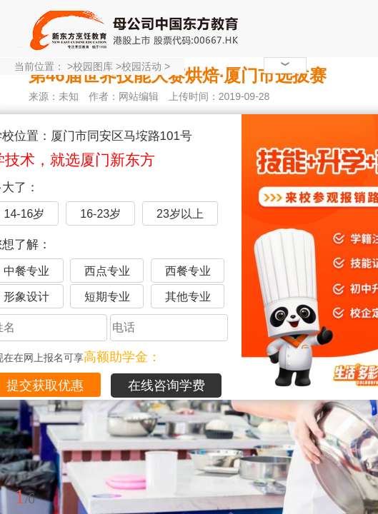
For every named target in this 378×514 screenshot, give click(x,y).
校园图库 (93, 66)
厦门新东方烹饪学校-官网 (135, 28)
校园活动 (141, 66)
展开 (358, 430)
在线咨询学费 (166, 385)
